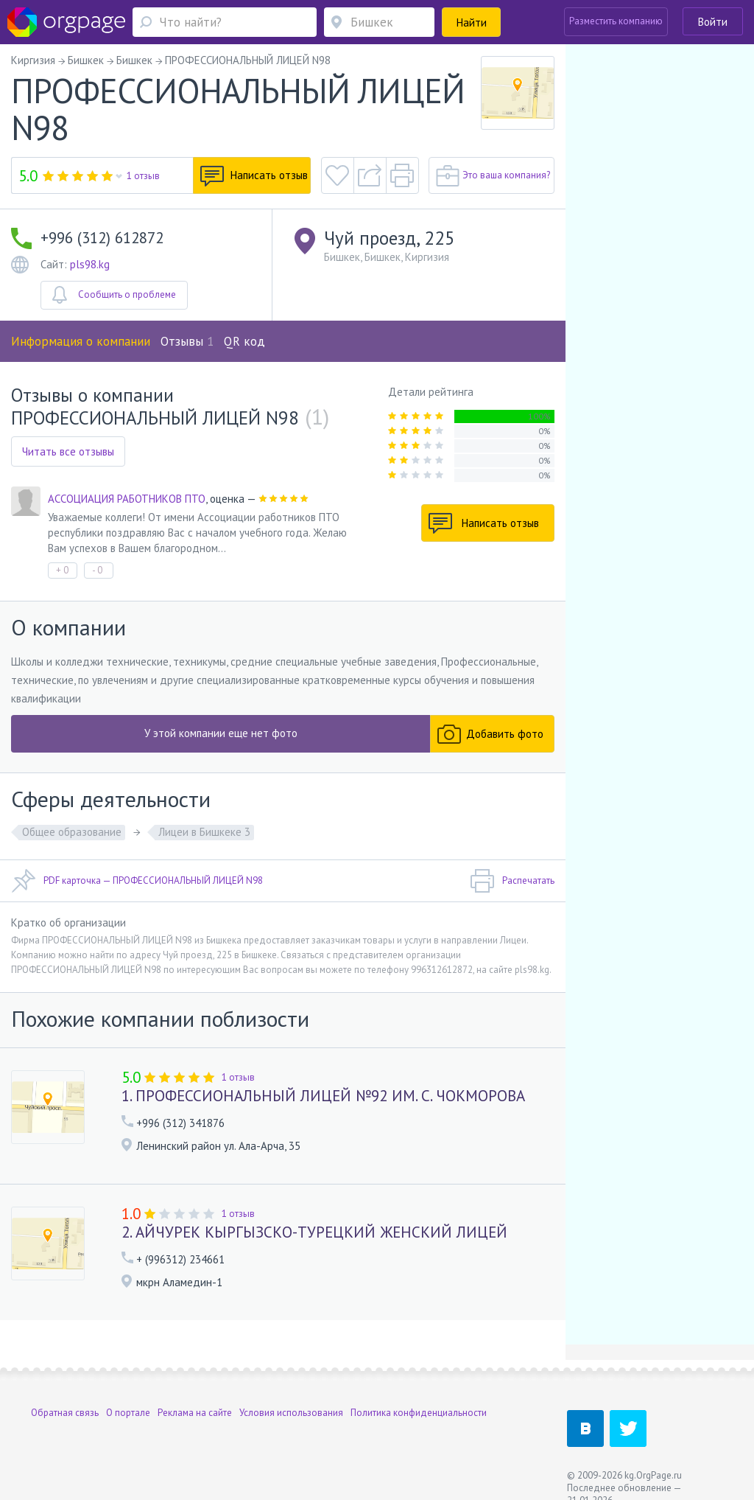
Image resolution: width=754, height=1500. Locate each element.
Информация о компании (80, 341)
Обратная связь (65, 1412)
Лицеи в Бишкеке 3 (204, 832)
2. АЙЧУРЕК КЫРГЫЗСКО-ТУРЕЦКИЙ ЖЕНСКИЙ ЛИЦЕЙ (314, 1232)
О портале (128, 1412)
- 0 (97, 570)
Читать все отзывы (68, 451)
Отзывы (187, 341)
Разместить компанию (616, 21)
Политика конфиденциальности (418, 1412)
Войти (712, 22)
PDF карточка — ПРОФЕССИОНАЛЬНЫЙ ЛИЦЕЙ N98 (137, 880)
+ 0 (62, 570)
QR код (244, 341)
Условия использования (291, 1412)
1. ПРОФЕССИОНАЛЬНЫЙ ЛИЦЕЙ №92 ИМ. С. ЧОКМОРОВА (323, 1096)
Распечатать (512, 880)
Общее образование (71, 832)
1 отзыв (143, 176)
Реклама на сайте (195, 1412)
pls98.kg (90, 264)
